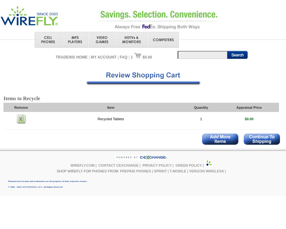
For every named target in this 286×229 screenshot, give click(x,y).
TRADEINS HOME (72, 57)
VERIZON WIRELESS (206, 171)
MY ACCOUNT (104, 57)
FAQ (123, 57)
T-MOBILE (178, 171)
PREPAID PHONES (135, 171)
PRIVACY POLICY (157, 165)
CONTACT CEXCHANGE (119, 165)
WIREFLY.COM (83, 165)
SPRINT (160, 171)
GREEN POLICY (188, 165)
